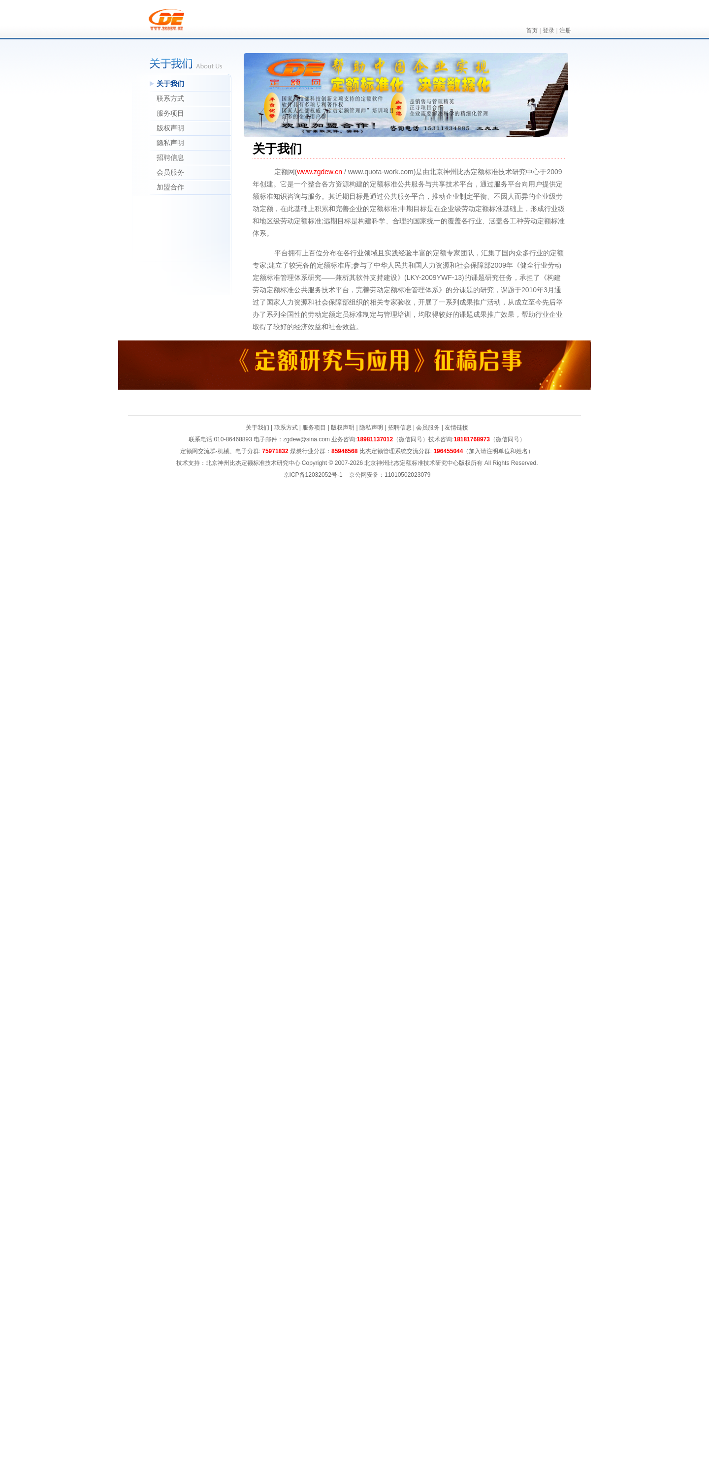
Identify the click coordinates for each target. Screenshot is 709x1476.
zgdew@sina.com (306, 439)
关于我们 (170, 84)
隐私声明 (170, 143)
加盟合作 (170, 187)
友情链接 (456, 427)
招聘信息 (170, 157)
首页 (532, 30)
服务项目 (170, 113)
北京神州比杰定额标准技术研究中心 (411, 463)
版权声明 (170, 128)
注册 (565, 30)
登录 (548, 30)
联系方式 (170, 98)
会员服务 (170, 172)
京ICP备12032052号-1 (313, 474)
